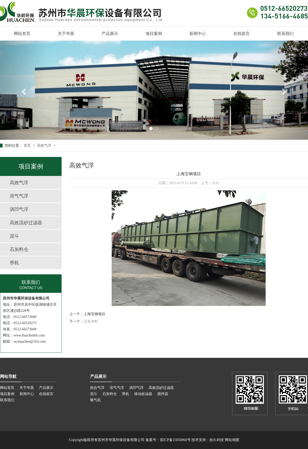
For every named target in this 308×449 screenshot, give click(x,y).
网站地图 (232, 440)
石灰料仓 (19, 249)
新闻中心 (197, 33)
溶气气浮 (19, 196)
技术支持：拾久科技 (207, 440)
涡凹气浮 (19, 209)
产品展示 (110, 33)
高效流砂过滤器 (26, 222)
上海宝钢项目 (94, 314)
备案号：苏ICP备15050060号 (168, 440)
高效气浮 (44, 145)
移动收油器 (143, 394)
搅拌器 (162, 394)
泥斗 (14, 236)
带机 (14, 262)
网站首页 (22, 33)
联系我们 (285, 33)
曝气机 (95, 400)
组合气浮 (97, 388)
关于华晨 (66, 33)
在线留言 (241, 33)
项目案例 (154, 33)
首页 (28, 145)
